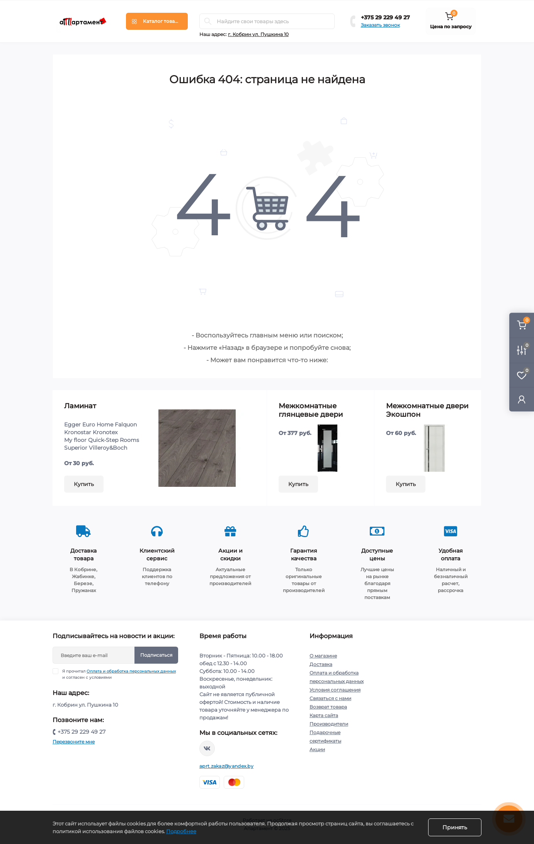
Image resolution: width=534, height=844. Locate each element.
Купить (84, 484)
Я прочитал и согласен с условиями (119, 674)
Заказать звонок (380, 25)
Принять (454, 827)
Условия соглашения (335, 690)
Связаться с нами (330, 698)
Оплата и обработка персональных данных (131, 671)
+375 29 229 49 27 (385, 17)
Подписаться (156, 655)
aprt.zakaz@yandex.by (226, 766)
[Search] (207, 21)
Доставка (321, 664)
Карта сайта (324, 715)
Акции (317, 749)
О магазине (323, 656)
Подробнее (181, 831)
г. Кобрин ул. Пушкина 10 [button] (258, 34)
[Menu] (157, 21)
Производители (329, 724)
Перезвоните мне (74, 742)
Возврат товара (328, 707)
